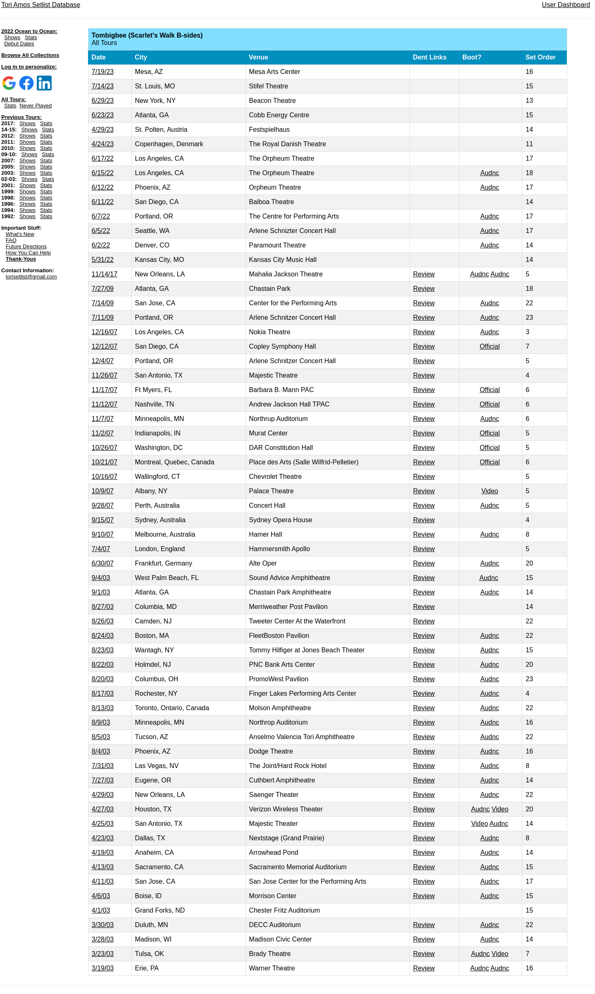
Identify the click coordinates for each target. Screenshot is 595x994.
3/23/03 (103, 953)
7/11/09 (103, 317)
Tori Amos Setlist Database (40, 4)
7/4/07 (101, 548)
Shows (12, 37)
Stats (31, 37)
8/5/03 (101, 736)
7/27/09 (103, 288)
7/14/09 (103, 303)
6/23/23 (103, 115)
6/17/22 (103, 158)
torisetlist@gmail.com (31, 276)
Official (490, 346)
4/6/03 (101, 895)
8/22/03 (103, 664)
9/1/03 (101, 592)
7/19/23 (103, 71)
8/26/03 (103, 621)
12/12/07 (104, 346)
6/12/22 (103, 187)
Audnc (490, 172)
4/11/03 (103, 881)
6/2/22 (101, 245)
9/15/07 (103, 519)
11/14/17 (104, 274)
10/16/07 (104, 476)
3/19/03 (103, 968)
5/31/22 (103, 259)
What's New (20, 234)
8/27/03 (103, 606)
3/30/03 (103, 924)
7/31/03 (103, 765)
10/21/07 (104, 462)
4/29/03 (103, 794)
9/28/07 (103, 505)
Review (424, 274)
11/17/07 (104, 389)
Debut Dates (19, 43)
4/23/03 (103, 838)
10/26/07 (104, 447)
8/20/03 (103, 678)
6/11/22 (103, 201)
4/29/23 (103, 129)
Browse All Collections (30, 55)
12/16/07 (104, 331)
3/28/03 (103, 939)
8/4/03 (101, 751)
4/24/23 (103, 143)
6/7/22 (101, 216)
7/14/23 (103, 86)
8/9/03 (101, 722)
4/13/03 (103, 866)
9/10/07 (103, 534)
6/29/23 (103, 100)
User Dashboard (566, 4)
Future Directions (26, 246)
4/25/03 (103, 823)
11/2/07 (103, 433)
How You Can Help (28, 253)
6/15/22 (103, 172)
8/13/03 (103, 707)
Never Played (35, 105)
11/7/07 (103, 418)
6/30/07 (103, 563)
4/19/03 (103, 852)
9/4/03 (101, 577)
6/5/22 (101, 230)
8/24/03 (103, 635)
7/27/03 (103, 780)
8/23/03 (103, 650)
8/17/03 (103, 693)
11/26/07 (104, 375)
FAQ (11, 240)
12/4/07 (103, 360)
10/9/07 (103, 491)
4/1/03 (101, 910)
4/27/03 (103, 809)
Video (489, 491)
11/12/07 (104, 404)
